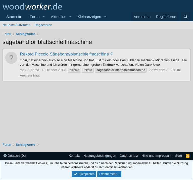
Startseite (14, 16)
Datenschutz (129, 156)
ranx (23, 70)
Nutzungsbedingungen (99, 156)
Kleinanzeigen (89, 16)
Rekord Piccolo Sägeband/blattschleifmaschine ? (66, 54)
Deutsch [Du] (15, 156)
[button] (43, 16)
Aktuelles (58, 16)
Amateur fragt (30, 75)
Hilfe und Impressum (156, 156)
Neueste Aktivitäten (16, 25)
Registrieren (43, 25)
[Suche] (185, 16)
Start (178, 156)
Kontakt (74, 156)
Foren (34, 16)
